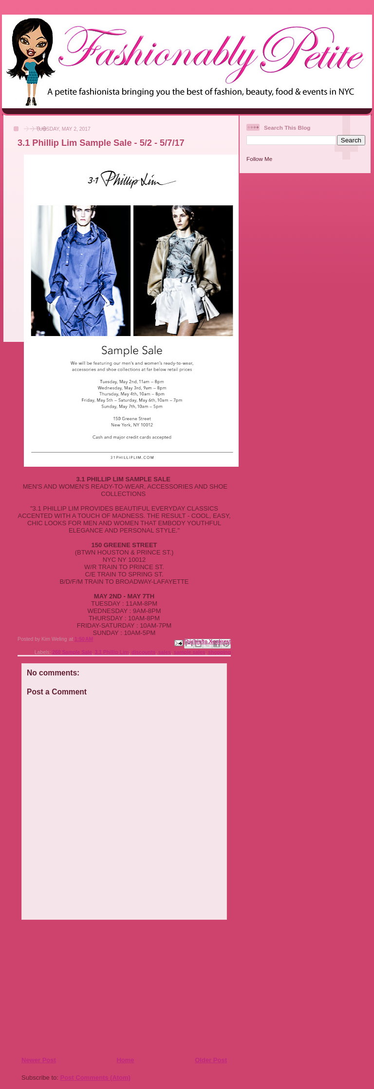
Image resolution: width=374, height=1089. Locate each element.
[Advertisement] (80, 988)
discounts (143, 652)
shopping (219, 652)
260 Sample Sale (72, 652)
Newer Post (38, 1060)
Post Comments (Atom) (95, 1077)
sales (164, 652)
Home (125, 1060)
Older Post (211, 1060)
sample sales (190, 652)
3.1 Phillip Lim (111, 652)
